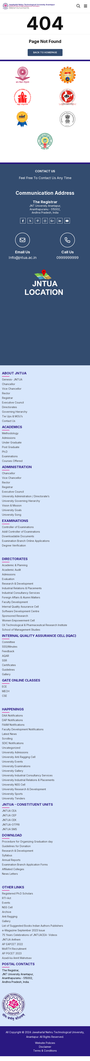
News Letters (10, 873)
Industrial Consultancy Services (21, 592)
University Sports (12, 793)
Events (6, 902)
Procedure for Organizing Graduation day (27, 841)
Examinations (10, 456)
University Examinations (16, 766)
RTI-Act (6, 898)
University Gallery (12, 770)
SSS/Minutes (9, 646)
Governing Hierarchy (14, 411)
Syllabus (7, 855)
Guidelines (8, 669)
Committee (8, 642)
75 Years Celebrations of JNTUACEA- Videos (29, 934)
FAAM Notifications (13, 724)
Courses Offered (12, 460)
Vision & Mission (12, 505)
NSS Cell (7, 907)
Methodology (10, 433)
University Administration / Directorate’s (25, 496)
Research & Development (17, 583)
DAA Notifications (12, 715)
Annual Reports (11, 859)
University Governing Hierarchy (21, 500)
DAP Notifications (12, 720)
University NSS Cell (13, 784)
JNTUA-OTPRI (11, 824)
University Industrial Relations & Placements (28, 780)
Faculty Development (15, 602)
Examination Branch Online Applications (26, 540)
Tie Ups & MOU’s (12, 416)
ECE (4, 686)
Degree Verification (14, 545)
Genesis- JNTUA (12, 379)
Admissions (8, 437)
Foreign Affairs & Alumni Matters (21, 597)
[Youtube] (67, 221)
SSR (4, 660)
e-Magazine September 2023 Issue (23, 930)
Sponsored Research (15, 615)
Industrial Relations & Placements (22, 588)
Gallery (6, 674)
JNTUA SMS (9, 829)
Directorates (9, 407)
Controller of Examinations (18, 527)
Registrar (7, 397)
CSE (4, 695)
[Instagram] (45, 221)
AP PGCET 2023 (12, 953)
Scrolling (7, 738)
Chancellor (8, 384)
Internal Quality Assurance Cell (20, 606)
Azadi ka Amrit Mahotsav (17, 957)
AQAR (5, 655)
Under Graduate (12, 442)
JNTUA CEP (9, 815)
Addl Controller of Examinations (21, 531)
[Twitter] (30, 221)
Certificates (9, 665)
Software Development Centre (20, 611)
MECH (5, 691)
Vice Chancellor (11, 388)
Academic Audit (11, 569)
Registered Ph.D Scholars (17, 893)
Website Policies (45, 1042)
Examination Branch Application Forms (25, 864)
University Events (12, 761)
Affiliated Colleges (13, 869)
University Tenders (13, 798)
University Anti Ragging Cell (18, 756)
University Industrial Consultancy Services (27, 775)
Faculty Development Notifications (23, 729)
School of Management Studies (21, 629)
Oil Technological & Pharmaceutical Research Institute (34, 625)
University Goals (12, 510)
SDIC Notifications (13, 743)
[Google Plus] (52, 221)
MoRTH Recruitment (14, 948)
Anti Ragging (9, 916)
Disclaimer (45, 1046)
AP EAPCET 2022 (12, 944)
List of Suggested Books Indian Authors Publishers (32, 925)
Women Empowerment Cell (18, 620)
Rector (6, 393)
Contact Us (8, 420)
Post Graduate (10, 447)
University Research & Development (24, 789)
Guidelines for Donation (16, 846)
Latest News (9, 733)
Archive (6, 911)
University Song (11, 514)
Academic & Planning (14, 565)
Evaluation (8, 579)
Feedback (8, 651)
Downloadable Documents (18, 536)
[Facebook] (22, 221)
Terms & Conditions (45, 1050)
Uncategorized (11, 747)
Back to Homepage (45, 52)
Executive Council (13, 402)
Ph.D (5, 451)
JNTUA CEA (9, 810)
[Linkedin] (59, 221)
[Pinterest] (37, 221)
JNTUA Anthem (11, 939)
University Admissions (15, 752)
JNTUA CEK (9, 819)
